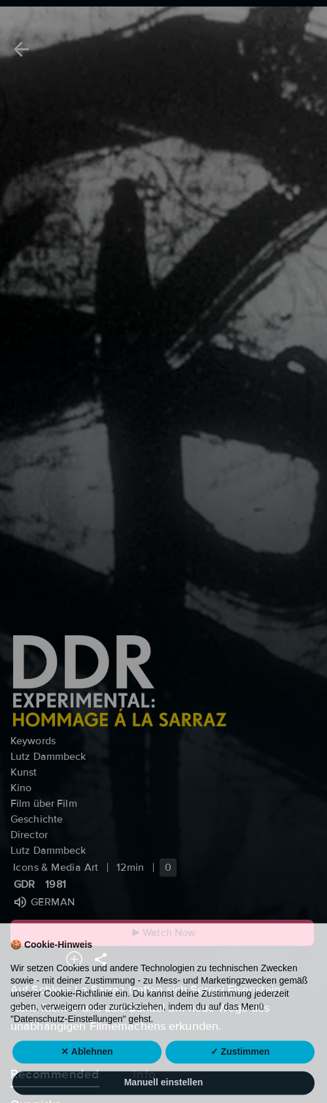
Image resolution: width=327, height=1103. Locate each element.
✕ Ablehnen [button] (86, 1067)
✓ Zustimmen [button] (240, 1067)
